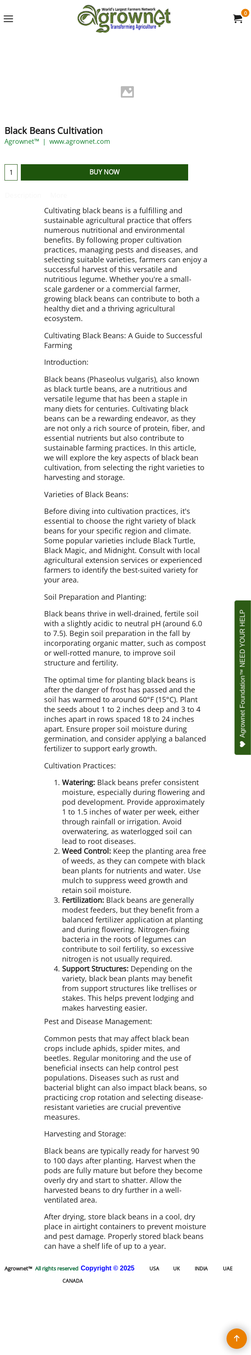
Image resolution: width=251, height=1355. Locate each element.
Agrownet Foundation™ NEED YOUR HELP (243, 678)
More (58, 195)
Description (23, 195)
